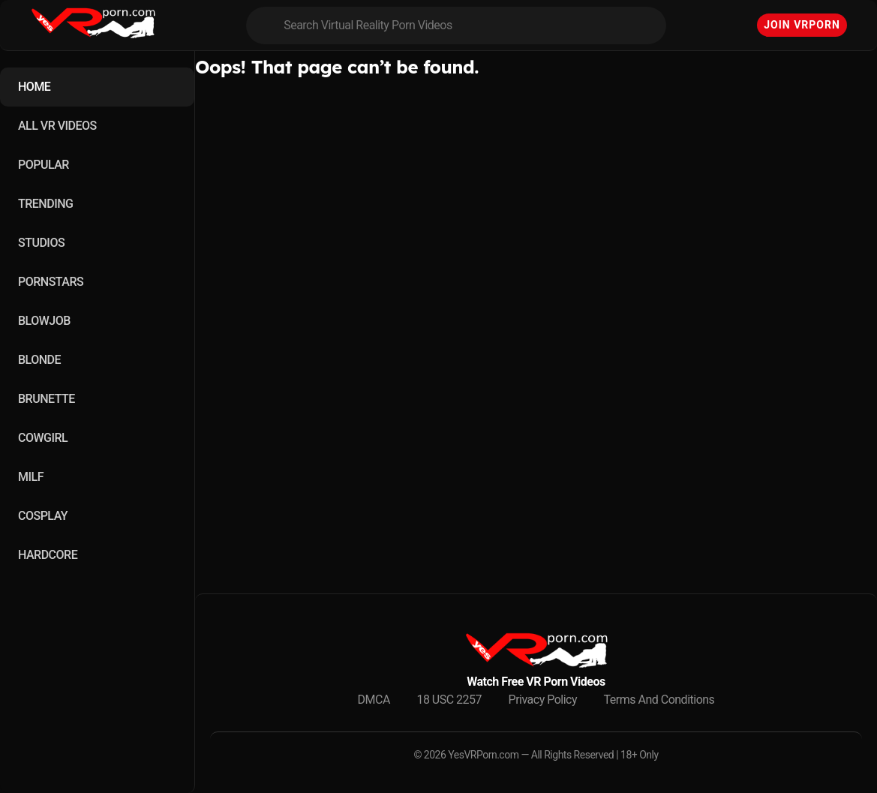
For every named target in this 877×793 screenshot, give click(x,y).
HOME (34, 87)
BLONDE (39, 360)
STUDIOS (41, 243)
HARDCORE (47, 555)
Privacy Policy (543, 699)
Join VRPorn (802, 25)
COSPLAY (43, 516)
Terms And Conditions (659, 699)
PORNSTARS (50, 282)
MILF (31, 477)
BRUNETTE (46, 399)
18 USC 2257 (449, 699)
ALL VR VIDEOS (57, 126)
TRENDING (45, 204)
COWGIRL (43, 438)
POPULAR (43, 165)
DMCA (374, 699)
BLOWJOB (44, 321)
